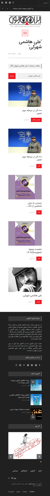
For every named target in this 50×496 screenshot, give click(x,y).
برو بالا (13, 478)
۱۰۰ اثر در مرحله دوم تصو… (32, 112)
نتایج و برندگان (36, 120)
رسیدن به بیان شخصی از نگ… (34, 204)
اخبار (39, 166)
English (32, 492)
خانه (19, 54)
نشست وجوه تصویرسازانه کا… (34, 251)
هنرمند (38, 302)
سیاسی (15, 470)
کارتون (32, 470)
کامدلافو (42, 462)
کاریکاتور (24, 470)
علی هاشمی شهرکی (32, 295)
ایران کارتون (32, 484)
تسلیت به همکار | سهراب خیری (19, 409)
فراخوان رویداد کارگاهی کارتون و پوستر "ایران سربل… (19, 396)
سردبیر (18, 492)
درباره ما (25, 492)
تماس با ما (11, 492)
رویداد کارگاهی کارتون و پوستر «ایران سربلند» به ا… (20, 381)
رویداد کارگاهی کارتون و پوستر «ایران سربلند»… (26, 8)
